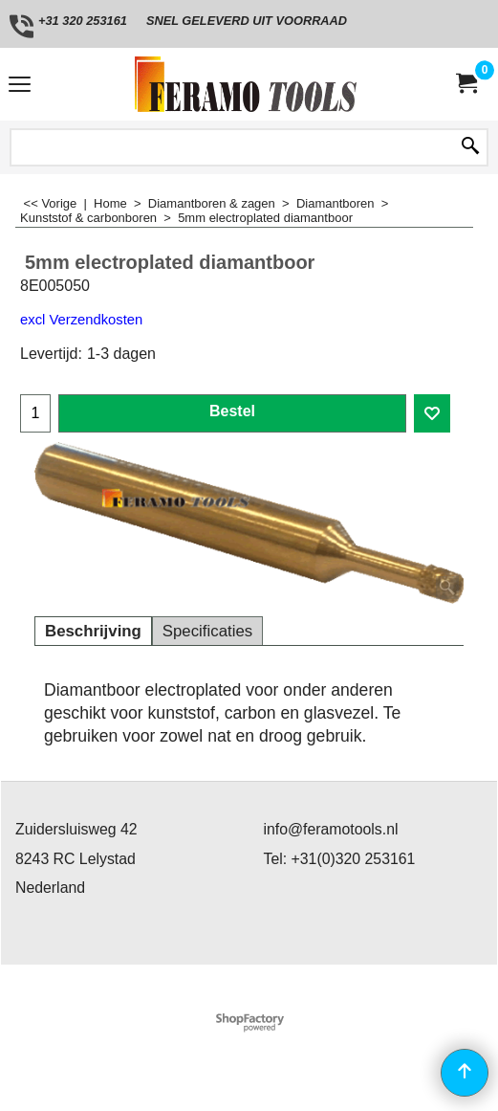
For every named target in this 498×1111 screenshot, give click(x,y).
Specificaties (207, 631)
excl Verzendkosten (81, 319)
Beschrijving (93, 631)
